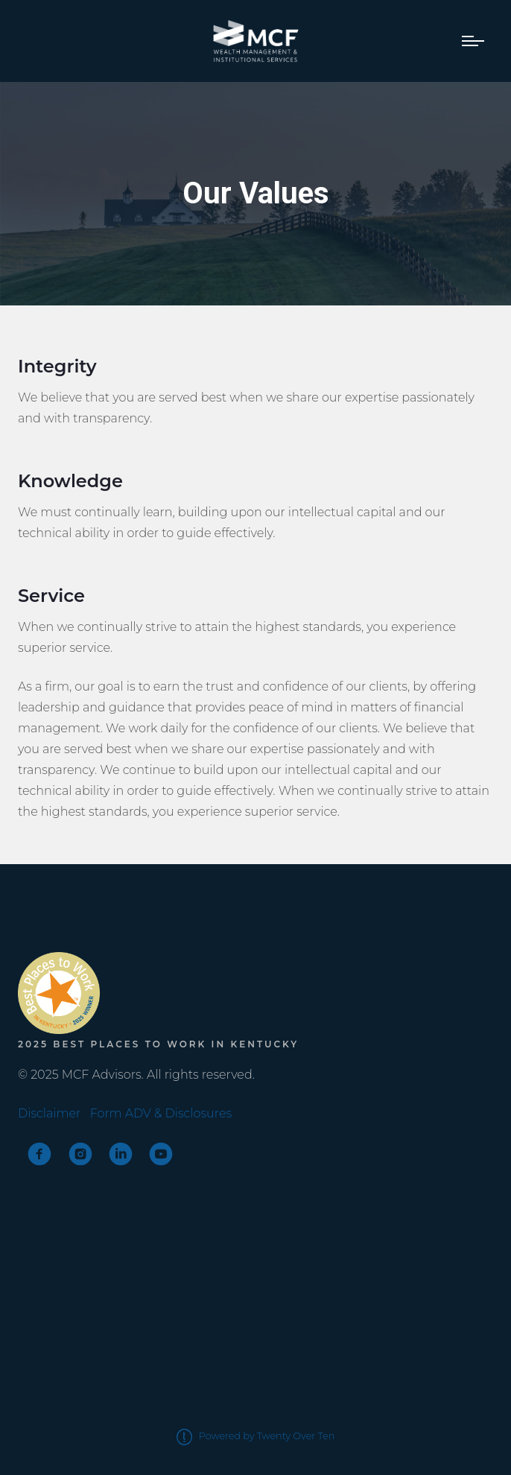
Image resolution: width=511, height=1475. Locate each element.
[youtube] (161, 1154)
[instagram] (80, 1154)
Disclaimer (49, 1113)
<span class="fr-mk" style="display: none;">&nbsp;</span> (74, 919)
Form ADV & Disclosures (161, 1113)
